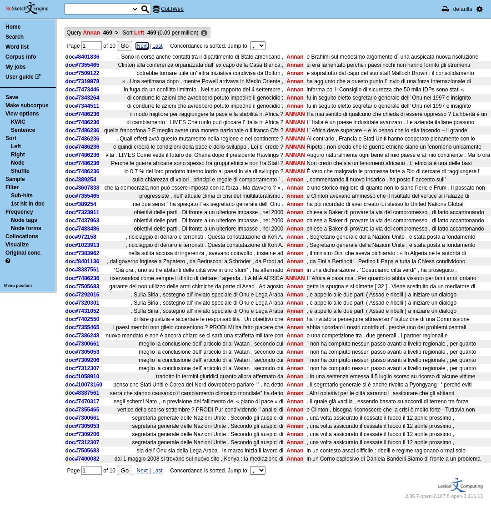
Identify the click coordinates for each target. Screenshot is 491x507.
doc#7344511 (82, 106)
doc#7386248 (82, 335)
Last (157, 46)
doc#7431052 (82, 311)
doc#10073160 (83, 385)
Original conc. (23, 253)
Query (89, 33)
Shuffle (20, 171)
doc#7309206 (82, 360)
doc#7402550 (82, 319)
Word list (17, 47)
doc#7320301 (82, 303)
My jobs (15, 67)
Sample (15, 179)
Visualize (17, 244)
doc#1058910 (82, 376)
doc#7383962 (82, 253)
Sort (10, 138)
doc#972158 (80, 237)
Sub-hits (22, 195)
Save (11, 97)
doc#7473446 (82, 89)
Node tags (24, 220)
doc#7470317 (82, 401)
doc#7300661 (82, 344)
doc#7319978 (82, 81)
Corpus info (20, 57)
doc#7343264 (82, 98)
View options (22, 113)
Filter (12, 187)
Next (142, 46)
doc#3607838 (82, 188)
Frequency (19, 212)
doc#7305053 (82, 352)
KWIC (18, 122)
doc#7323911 (82, 212)
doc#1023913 (82, 245)
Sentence (23, 130)
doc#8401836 (82, 57)
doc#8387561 (82, 269)
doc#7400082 (82, 459)
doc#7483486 (82, 229)
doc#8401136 (82, 261)
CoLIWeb (172, 9)
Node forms (26, 228)
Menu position (18, 285)
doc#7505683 (82, 286)
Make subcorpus (27, 105)
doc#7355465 (82, 65)
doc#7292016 (82, 294)
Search (14, 37)
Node (18, 163)
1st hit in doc (28, 204)
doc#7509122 (82, 73)
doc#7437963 (82, 220)
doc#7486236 (82, 114)
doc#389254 (80, 179)
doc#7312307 (82, 368)
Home (12, 27)
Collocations (21, 236)
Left (16, 146)
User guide (19, 77)
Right (18, 154)
